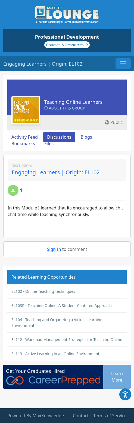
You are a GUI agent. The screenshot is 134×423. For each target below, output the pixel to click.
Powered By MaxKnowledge (35, 416)
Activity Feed (24, 137)
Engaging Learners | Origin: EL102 (56, 172)
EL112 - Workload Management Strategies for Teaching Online (66, 339)
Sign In (54, 249)
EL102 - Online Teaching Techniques (43, 291)
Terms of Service (110, 416)
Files (49, 144)
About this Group (64, 108)
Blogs (86, 137)
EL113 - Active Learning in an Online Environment (55, 353)
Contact (81, 416)
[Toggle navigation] (123, 63)
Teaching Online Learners (73, 102)
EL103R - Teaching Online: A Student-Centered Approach (61, 305)
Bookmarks (23, 144)
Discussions (59, 137)
